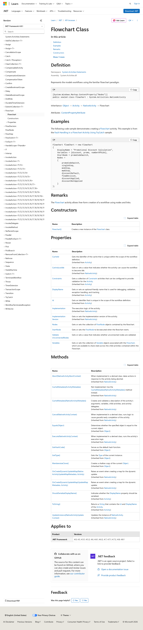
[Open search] (130, 3)
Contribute (48, 621)
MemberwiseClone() (60, 463)
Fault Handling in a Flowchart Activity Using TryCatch (79, 132)
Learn (53, 20)
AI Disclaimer (8, 621)
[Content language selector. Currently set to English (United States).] (15, 615)
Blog (37, 621)
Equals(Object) (58, 425)
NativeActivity (89, 105)
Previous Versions (24, 621)
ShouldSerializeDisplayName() (64, 493)
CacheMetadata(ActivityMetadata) (66, 387)
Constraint (92, 278)
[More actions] (137, 20)
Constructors (58, 52)
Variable (99, 343)
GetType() (56, 455)
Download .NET (131, 11)
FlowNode (100, 324)
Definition (57, 42)
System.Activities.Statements (74, 72)
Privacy (59, 621)
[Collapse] (41, 20)
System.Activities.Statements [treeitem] (17, 36)
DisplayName (57, 289)
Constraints (57, 278)
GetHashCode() (58, 447)
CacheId (55, 256)
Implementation (58, 308)
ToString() (56, 504)
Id (53, 300)
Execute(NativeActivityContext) (65, 436)
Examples (57, 45)
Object (66, 105)
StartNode (56, 329)
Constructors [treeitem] (13, 118)
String (102, 504)
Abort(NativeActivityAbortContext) (66, 376)
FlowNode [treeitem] (9, 130)
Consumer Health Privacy (78, 621)
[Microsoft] (5, 3)
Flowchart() (56, 229)
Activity (76, 105)
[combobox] (23, 26)
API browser (70, 20)
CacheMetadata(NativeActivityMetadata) (108, 389)
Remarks (56, 49)
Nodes (54, 324)
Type (100, 455)
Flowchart (105, 128)
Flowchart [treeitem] (12, 114)
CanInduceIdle (58, 267)
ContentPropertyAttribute (73, 112)
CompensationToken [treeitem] (13, 79)
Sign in (137, 3)
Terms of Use (99, 621)
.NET (60, 20)
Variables (56, 343)
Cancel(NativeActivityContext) (64, 414)
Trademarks (112, 621)
